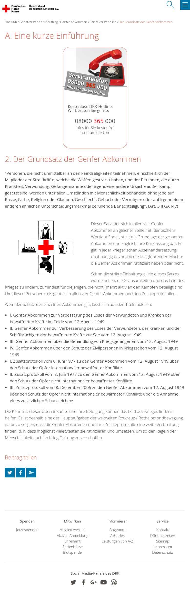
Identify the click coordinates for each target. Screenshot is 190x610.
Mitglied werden (73, 529)
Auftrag (52, 22)
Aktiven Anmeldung (72, 535)
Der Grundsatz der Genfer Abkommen (146, 22)
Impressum (162, 546)
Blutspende (72, 552)
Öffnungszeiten (162, 535)
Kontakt (162, 529)
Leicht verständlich (103, 22)
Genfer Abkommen (73, 22)
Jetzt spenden (27, 529)
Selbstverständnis (32, 22)
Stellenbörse (72, 546)
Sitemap (162, 541)
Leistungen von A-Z (117, 541)
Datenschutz (162, 552)
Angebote (117, 529)
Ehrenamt (72, 541)
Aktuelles (117, 535)
